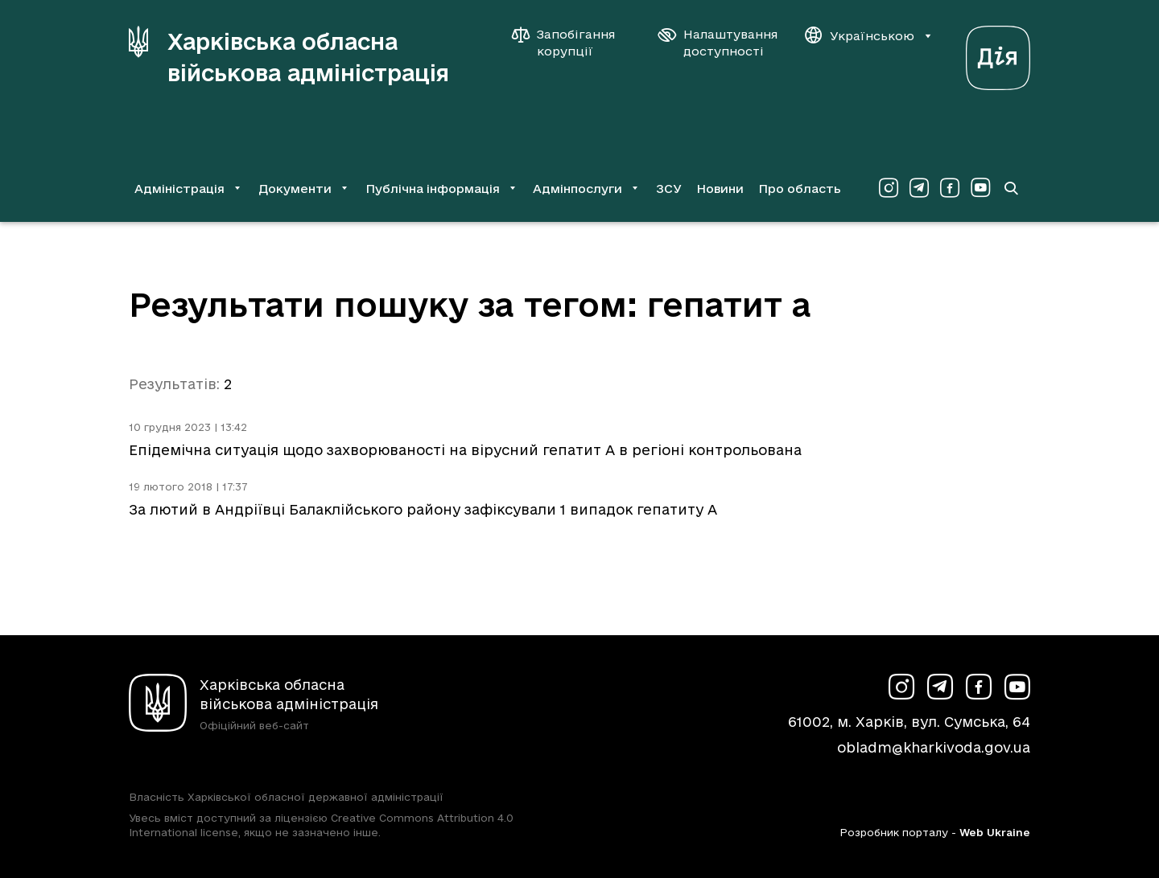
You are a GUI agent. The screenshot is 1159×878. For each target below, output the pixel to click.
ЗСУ (669, 188)
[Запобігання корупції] (571, 42)
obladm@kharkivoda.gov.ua (933, 747)
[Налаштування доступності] (718, 42)
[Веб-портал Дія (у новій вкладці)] (998, 53)
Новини (720, 188)
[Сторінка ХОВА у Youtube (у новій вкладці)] (980, 188)
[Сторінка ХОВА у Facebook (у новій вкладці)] (949, 188)
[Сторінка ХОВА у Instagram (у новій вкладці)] (888, 188)
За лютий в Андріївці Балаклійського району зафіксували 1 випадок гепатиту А (423, 509)
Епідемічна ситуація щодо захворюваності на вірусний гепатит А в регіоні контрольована (465, 449)
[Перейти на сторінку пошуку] (1011, 188)
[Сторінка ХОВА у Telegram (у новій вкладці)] (919, 188)
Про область (799, 188)
